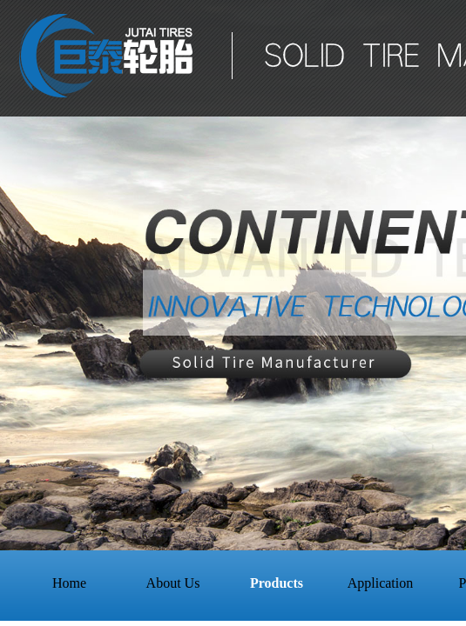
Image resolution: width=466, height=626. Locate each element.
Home (69, 583)
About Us (173, 583)
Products (276, 583)
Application (381, 583)
